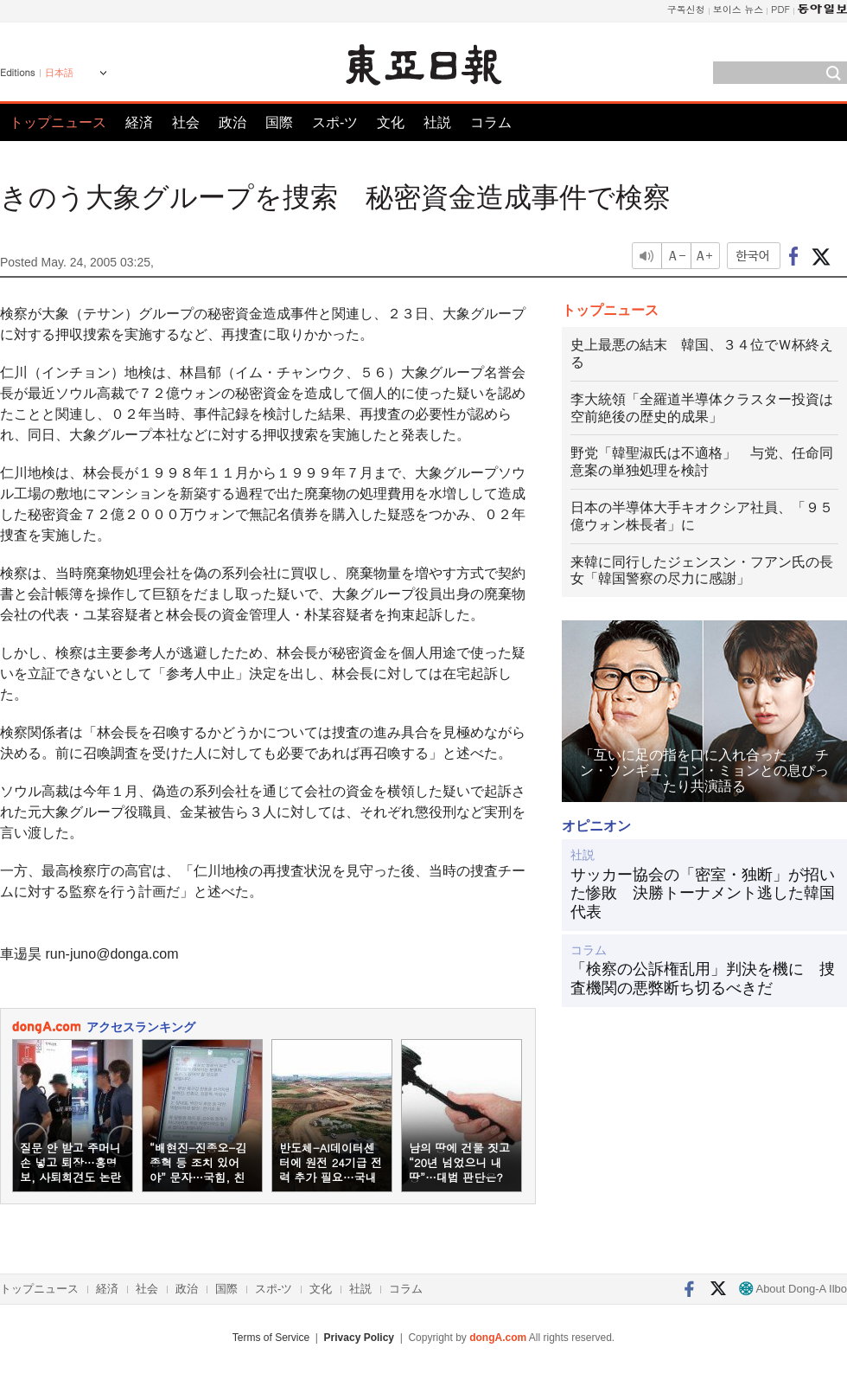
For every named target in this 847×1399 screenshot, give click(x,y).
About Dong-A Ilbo (793, 1288)
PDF (780, 9)
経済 (139, 122)
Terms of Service (270, 1338)
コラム (491, 122)
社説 (437, 122)
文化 (390, 122)
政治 (232, 122)
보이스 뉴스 (738, 9)
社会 (186, 122)
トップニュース (58, 122)
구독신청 (686, 9)
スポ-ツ (335, 122)
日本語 (59, 72)
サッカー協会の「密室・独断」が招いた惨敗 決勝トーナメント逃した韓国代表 (702, 893)
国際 (279, 122)
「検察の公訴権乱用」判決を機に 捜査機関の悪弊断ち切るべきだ (702, 978)
